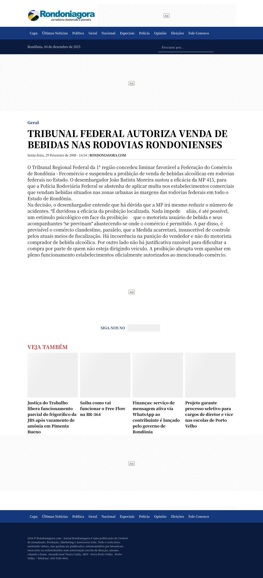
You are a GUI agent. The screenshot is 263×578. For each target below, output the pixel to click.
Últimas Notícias (55, 33)
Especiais (127, 33)
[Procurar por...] (186, 47)
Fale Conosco (199, 33)
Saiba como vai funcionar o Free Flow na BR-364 (102, 408)
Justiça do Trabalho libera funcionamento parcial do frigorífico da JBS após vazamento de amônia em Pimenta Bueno (52, 417)
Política (78, 33)
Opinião (160, 33)
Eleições (177, 33)
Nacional (108, 33)
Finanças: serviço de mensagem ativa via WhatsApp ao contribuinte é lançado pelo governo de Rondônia (156, 417)
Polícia (144, 33)
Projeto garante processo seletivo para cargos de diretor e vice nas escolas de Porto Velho (209, 414)
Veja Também (48, 347)
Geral (93, 33)
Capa (34, 33)
